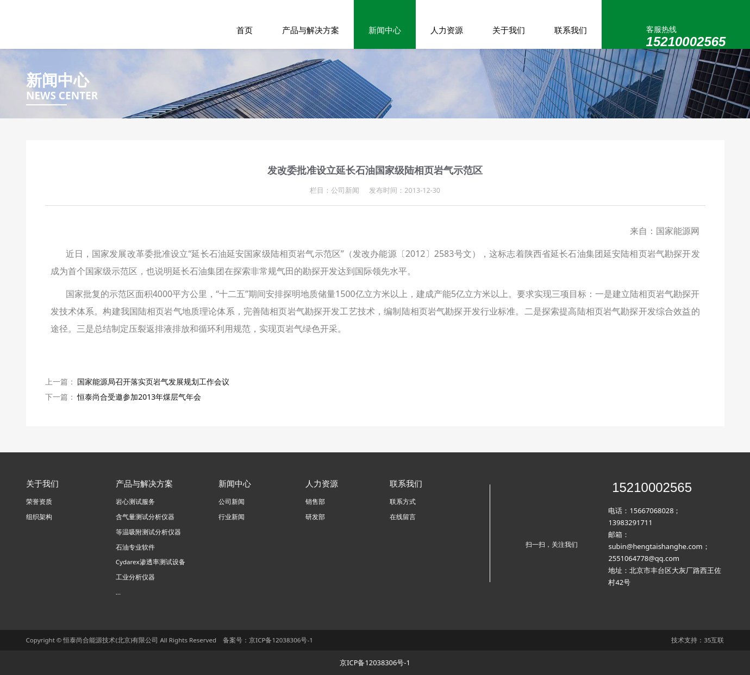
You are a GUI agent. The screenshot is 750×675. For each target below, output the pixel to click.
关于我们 (508, 29)
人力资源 (446, 29)
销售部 (315, 501)
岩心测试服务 (135, 501)
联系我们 (570, 29)
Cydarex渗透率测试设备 (150, 562)
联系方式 (403, 501)
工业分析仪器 (135, 577)
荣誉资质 (39, 501)
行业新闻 (231, 517)
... (118, 592)
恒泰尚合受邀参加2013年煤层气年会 (139, 397)
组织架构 (39, 517)
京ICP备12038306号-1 (281, 640)
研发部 (315, 517)
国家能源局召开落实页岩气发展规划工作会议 (153, 381)
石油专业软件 (135, 547)
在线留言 (403, 517)
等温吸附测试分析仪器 (148, 532)
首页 (244, 29)
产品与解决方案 (310, 29)
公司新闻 (231, 501)
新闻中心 (384, 29)
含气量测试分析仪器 (145, 517)
